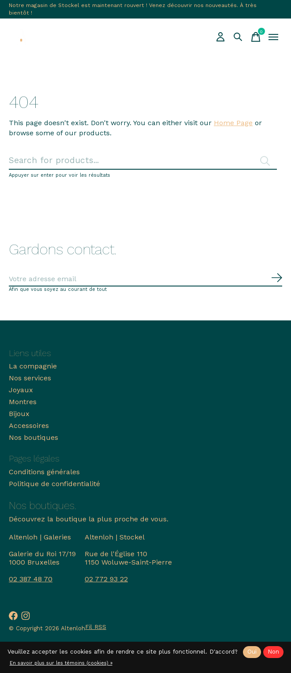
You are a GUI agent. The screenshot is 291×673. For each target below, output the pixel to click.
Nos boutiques (33, 437)
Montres (23, 402)
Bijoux (19, 413)
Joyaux (21, 390)
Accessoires (29, 425)
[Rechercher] (143, 160)
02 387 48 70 (30, 579)
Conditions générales (44, 472)
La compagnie (33, 366)
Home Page (233, 123)
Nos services (30, 378)
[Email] (145, 279)
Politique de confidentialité (54, 484)
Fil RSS (95, 627)
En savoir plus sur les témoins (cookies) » (61, 663)
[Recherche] (238, 37)
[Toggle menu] (273, 37)
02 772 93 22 (106, 579)
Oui (252, 651)
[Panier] (256, 37)
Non (273, 651)
